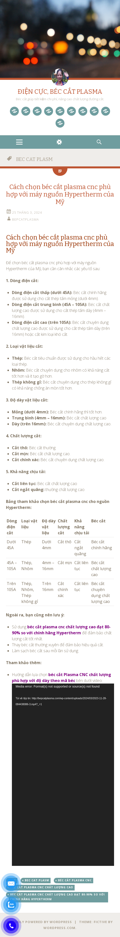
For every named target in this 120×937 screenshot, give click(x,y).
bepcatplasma (25, 219)
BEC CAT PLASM (37, 880)
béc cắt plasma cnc (75, 880)
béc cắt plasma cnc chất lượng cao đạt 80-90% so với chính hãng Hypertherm (57, 897)
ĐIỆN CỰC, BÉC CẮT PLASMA (60, 92)
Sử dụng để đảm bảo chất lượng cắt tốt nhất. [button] (62, 632)
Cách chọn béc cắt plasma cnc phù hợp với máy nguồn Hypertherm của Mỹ (60, 194)
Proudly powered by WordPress (39, 922)
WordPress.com (59, 928)
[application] (63, 775)
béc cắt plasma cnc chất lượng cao (41, 887)
